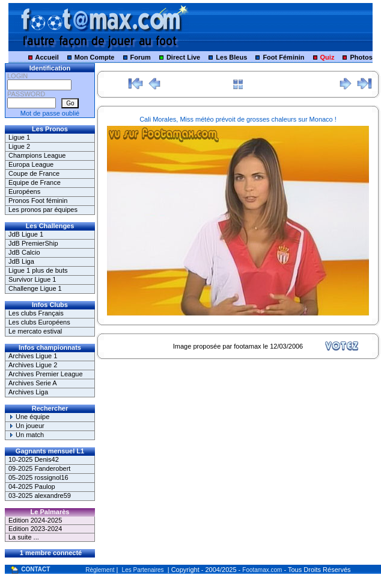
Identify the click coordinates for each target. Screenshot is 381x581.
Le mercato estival (35, 331)
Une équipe (28, 416)
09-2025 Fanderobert (39, 468)
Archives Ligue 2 (32, 364)
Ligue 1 (19, 137)
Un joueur (26, 425)
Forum (140, 57)
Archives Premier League (45, 373)
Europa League (30, 164)
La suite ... (23, 537)
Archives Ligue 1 (32, 355)
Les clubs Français (36, 313)
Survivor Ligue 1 (32, 279)
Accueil (47, 57)
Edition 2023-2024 (35, 528)
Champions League (37, 155)
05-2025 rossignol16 (38, 477)
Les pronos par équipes (43, 209)
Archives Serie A (32, 383)
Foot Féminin (283, 57)
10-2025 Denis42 (33, 459)
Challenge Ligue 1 (35, 288)
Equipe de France (34, 182)
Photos (361, 57)
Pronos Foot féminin (37, 200)
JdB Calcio (24, 252)
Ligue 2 (19, 146)
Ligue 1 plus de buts (37, 270)
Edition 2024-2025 (35, 520)
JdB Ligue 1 (25, 234)
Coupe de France (33, 173)
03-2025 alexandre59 (39, 495)
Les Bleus (231, 57)
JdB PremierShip (33, 243)
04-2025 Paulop (31, 486)
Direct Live (183, 57)
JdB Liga (21, 261)
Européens (24, 191)
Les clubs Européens (39, 322)
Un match (26, 434)
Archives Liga (28, 392)
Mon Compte (95, 57)
